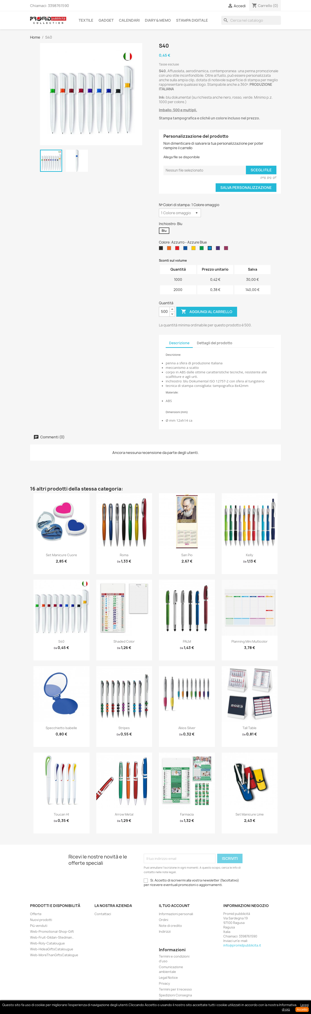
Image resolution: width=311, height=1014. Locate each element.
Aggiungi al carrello (206, 312)
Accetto (302, 1009)
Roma (124, 555)
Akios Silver (187, 728)
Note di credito (170, 925)
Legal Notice (168, 977)
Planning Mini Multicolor (249, 641)
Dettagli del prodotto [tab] (214, 343)
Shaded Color (124, 641)
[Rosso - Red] (178, 249)
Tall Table (250, 728)
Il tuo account (174, 905)
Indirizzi (165, 931)
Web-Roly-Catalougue (47, 943)
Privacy (164, 983)
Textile (86, 20)
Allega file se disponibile (181, 157)
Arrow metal (124, 814)
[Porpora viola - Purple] (219, 249)
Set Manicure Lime (250, 814)
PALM (187, 641)
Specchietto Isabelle (61, 728)
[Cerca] (251, 20)
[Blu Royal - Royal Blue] (186, 249)
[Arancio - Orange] (170, 249)
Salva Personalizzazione (246, 187)
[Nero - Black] (162, 249)
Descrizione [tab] (179, 343)
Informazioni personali (176, 914)
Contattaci (102, 914)
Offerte (36, 914)
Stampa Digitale (192, 20)
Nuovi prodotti (41, 920)
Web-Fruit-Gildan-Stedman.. (52, 937)
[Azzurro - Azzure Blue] (211, 249)
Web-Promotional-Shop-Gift (52, 931)
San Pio (187, 555)
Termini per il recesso (175, 989)
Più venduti (38, 925)
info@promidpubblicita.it (242, 945)
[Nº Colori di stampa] (180, 213)
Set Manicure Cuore (61, 555)
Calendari (129, 20)
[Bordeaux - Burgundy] (227, 249)
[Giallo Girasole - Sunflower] (194, 249)
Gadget (106, 20)
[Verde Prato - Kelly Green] (202, 249)
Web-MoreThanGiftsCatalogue (54, 955)
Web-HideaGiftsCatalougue (51, 949)
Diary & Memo (158, 20)
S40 (61, 641)
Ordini (163, 920)
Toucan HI (61, 814)
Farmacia (187, 814)
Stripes (124, 728)
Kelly (249, 555)
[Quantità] (164, 312)
